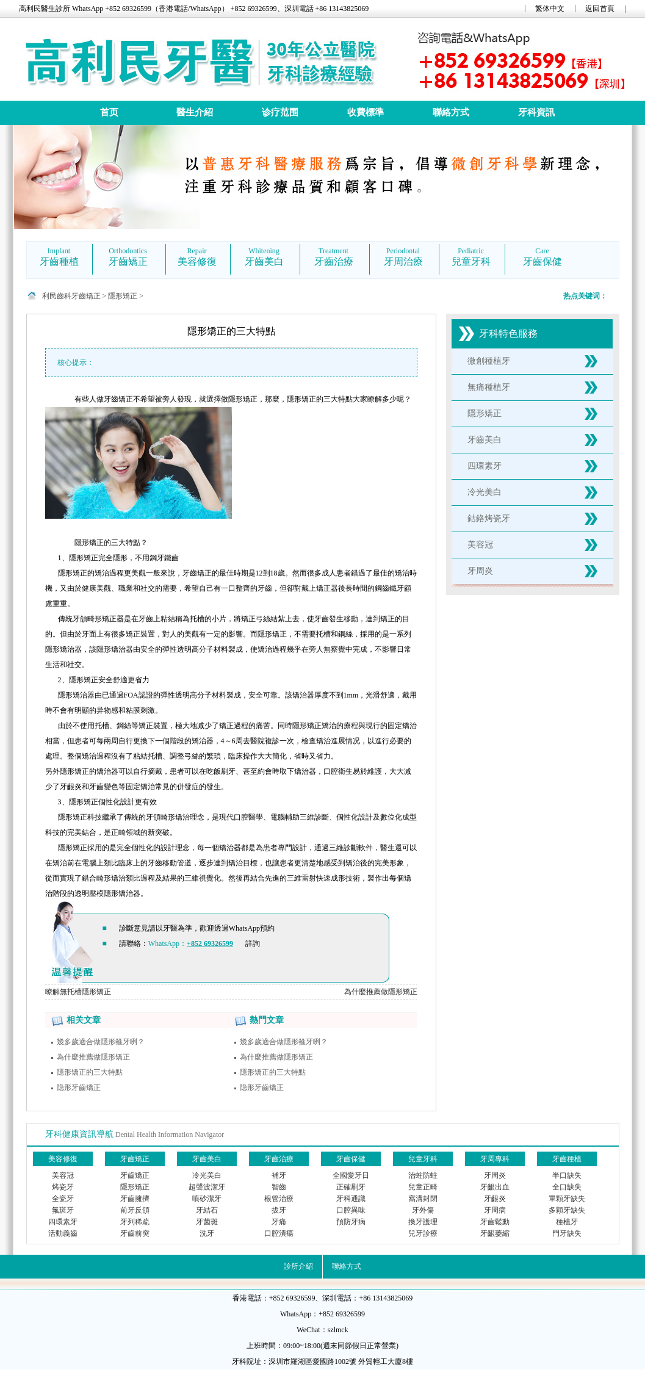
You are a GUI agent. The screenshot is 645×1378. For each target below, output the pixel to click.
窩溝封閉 (423, 1198)
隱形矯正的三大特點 (90, 1072)
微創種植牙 (488, 361)
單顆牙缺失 (567, 1198)
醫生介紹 (194, 112)
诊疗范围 (280, 112)
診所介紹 (298, 1266)
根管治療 (279, 1198)
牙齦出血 (495, 1187)
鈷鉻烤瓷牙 (488, 518)
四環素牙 (484, 466)
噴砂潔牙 (207, 1198)
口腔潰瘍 (279, 1233)
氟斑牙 (63, 1210)
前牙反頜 (135, 1210)
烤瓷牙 (63, 1187)
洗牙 (207, 1233)
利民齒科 (56, 296)
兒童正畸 (423, 1187)
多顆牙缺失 (567, 1210)
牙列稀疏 (135, 1221)
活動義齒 (62, 1233)
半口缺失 (567, 1175)
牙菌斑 (207, 1221)
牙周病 (495, 1210)
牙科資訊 (536, 112)
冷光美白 (484, 492)
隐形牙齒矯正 (79, 1087)
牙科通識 (351, 1198)
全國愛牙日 (351, 1175)
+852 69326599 (210, 943)
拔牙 (279, 1210)
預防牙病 (351, 1221)
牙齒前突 (135, 1233)
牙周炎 (480, 570)
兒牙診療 (423, 1233)
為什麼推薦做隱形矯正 (380, 991)
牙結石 (207, 1210)
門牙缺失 (567, 1233)
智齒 (279, 1187)
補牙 (279, 1175)
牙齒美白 (484, 439)
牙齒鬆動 (495, 1221)
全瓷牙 (63, 1198)
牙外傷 (423, 1210)
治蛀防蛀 (423, 1175)
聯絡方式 (451, 112)
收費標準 (365, 112)
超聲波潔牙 (207, 1187)
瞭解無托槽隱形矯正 (78, 991)
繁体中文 (549, 8)
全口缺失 (567, 1187)
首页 (109, 112)
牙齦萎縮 (495, 1233)
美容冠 (480, 544)
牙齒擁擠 (135, 1198)
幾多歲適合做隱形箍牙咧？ (101, 1041)
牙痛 (279, 1221)
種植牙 (567, 1221)
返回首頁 (599, 8)
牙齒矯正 (86, 296)
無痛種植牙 (488, 387)
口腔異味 (351, 1210)
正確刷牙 (351, 1187)
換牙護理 (423, 1221)
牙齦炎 (495, 1198)
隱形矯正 (122, 296)
